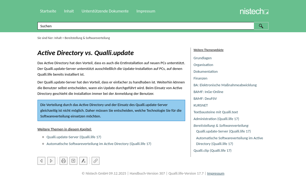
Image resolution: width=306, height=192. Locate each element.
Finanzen (200, 78)
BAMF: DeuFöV (205, 98)
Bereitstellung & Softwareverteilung (220, 125)
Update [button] (109, 87)
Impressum (145, 11)
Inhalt (58, 38)
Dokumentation (205, 71)
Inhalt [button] (69, 11)
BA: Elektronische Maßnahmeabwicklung (225, 85)
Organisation (203, 64)
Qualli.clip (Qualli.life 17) (212, 150)
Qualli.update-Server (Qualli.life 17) (223, 131)
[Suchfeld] (153, 26)
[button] (261, 26)
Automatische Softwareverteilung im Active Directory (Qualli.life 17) (99, 143)
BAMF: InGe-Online (208, 91)
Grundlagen (202, 58)
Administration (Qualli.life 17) (216, 118)
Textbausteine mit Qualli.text (215, 112)
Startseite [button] (48, 11)
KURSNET (200, 105)
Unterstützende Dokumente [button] (105, 11)
